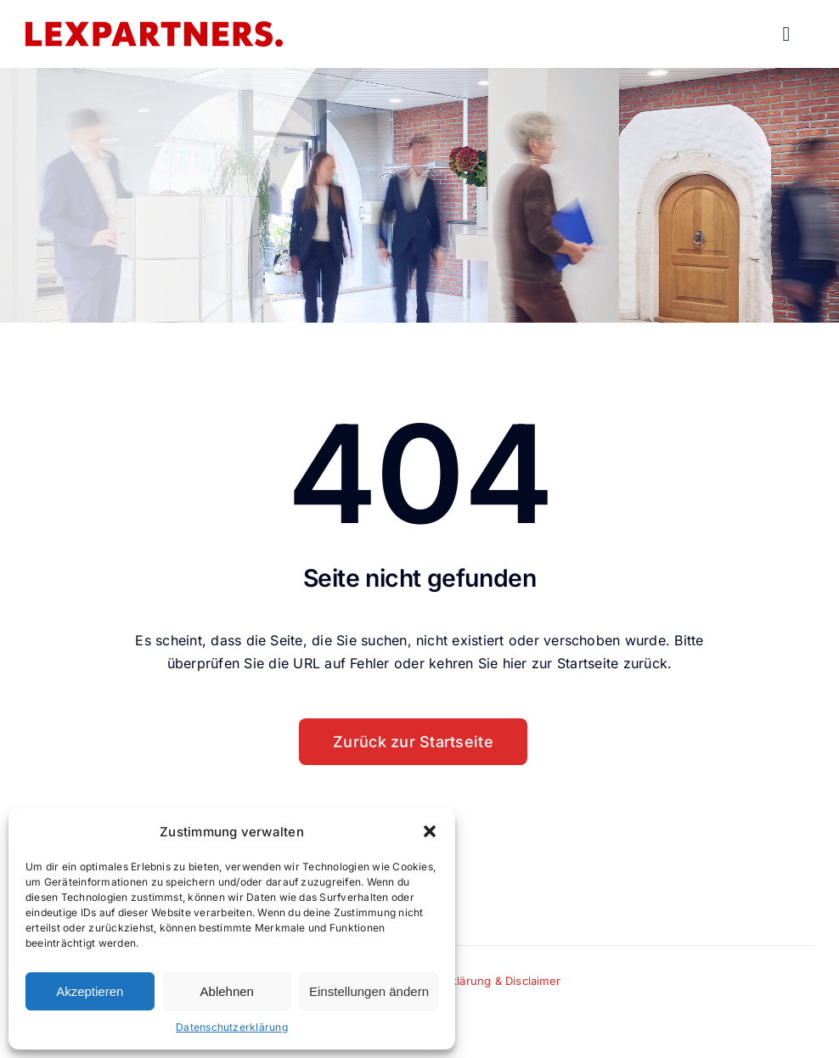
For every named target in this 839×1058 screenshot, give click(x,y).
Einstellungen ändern (369, 991)
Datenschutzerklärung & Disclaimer (466, 981)
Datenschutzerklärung (232, 1027)
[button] (429, 831)
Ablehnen (227, 991)
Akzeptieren (89, 991)
